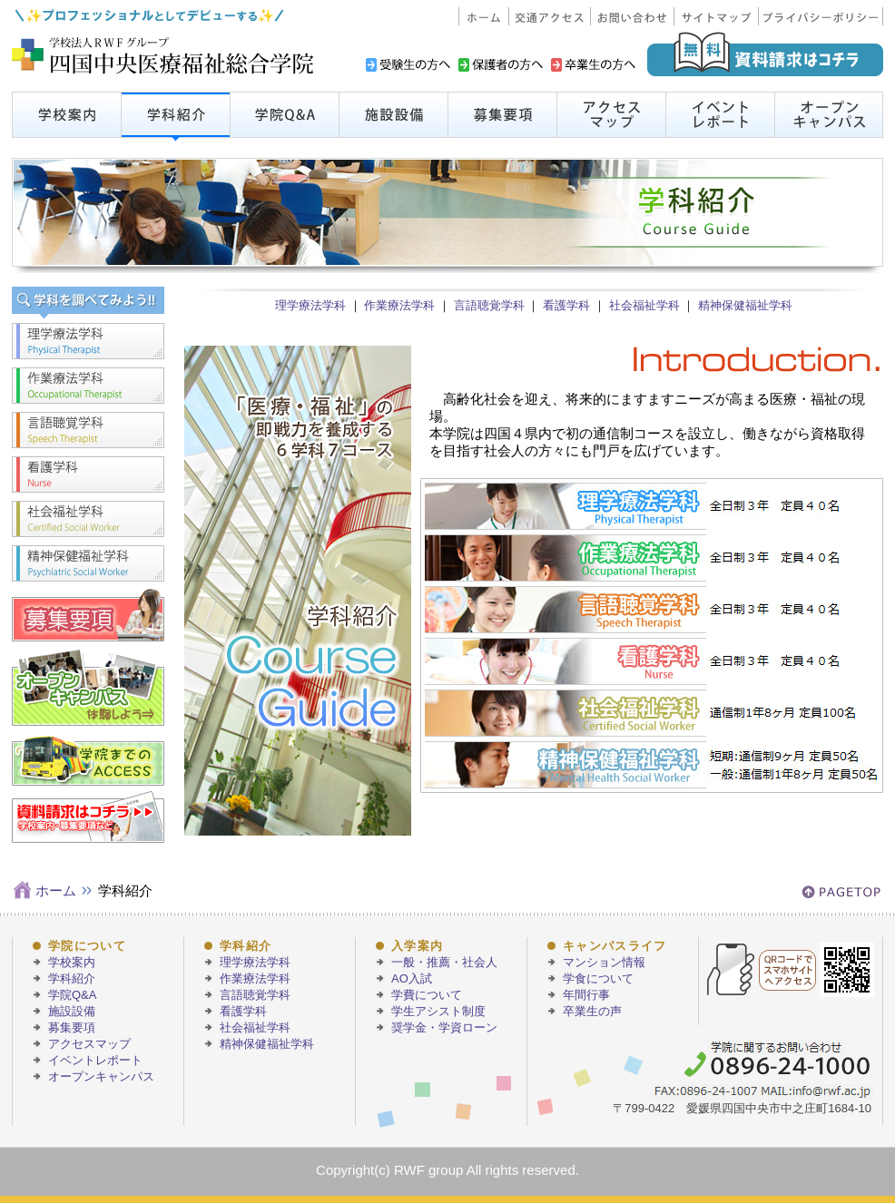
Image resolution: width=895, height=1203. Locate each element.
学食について (598, 978)
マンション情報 (604, 962)
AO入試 (411, 978)
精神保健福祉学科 (745, 305)
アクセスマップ (89, 1044)
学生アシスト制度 (438, 1011)
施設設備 (71, 1011)
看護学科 (566, 305)
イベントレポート (95, 1060)
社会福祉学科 (644, 305)
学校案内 (71, 962)
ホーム (55, 890)
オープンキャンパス (101, 1076)
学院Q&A (72, 995)
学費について (426, 995)
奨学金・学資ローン (444, 1027)
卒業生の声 (592, 1011)
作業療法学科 (399, 305)
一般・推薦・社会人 (444, 962)
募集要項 (71, 1027)
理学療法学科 (310, 305)
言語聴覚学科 (489, 305)
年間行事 (586, 995)
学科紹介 (71, 978)
